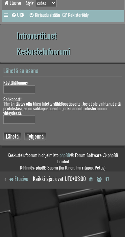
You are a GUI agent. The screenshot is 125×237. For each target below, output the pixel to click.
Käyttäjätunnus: (16, 83)
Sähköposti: (12, 99)
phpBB (65, 155)
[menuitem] (17, 15)
